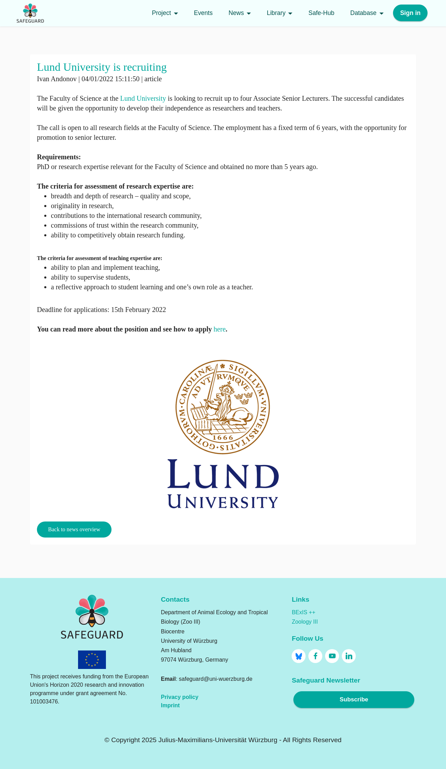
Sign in (410, 13)
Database (363, 13)
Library (276, 13)
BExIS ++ (303, 612)
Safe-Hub (321, 13)
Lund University (143, 98)
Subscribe (354, 699)
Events (203, 13)
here (219, 329)
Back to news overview (74, 529)
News (236, 13)
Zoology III (305, 622)
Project (161, 13)
